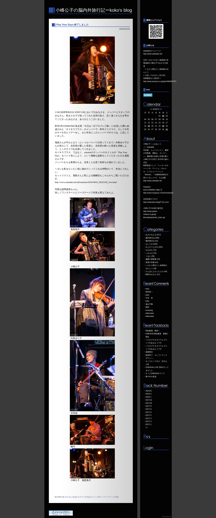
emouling (149, 310)
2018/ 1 (149, 397)
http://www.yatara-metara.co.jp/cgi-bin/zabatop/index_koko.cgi (154, 214)
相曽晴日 (149, 352)
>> (161, 109)
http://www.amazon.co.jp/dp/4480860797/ (159, 81)
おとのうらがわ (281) (154, 247)
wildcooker (150, 313)
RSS (156, 436)
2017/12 (149, 400)
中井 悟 (149, 298)
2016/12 (156, 109)
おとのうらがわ (82, 497)
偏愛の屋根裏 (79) (153, 259)
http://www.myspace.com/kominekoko (158, 193)
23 (163, 126)
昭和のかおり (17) (153, 274)
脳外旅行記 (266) (152, 238)
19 (149, 126)
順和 (147, 307)
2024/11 (149, 391)
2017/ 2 (149, 424)
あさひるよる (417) (153, 235)
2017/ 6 (149, 412)
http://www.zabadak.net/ (152, 54)
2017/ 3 (149, 421)
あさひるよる (68, 497)
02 (163, 116)
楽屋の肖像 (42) (152, 262)
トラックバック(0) (110, 497)
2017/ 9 (149, 406)
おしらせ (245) (151, 244)
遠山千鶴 (149, 304)
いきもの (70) (151, 253)
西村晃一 (149, 292)
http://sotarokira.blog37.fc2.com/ (156, 202)
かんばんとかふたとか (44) (156, 271)
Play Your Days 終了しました (72, 24)
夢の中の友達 (151, 377)
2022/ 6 (149, 394)
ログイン (156, 448)
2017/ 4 (149, 418)
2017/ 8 (149, 409)
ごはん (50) (150, 256)
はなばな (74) (151, 250)
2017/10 (149, 403)
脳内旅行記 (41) (152, 241)
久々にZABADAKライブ (155, 373)
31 (167, 129)
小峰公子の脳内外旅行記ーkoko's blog (94, 10)
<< (151, 109)
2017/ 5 (149, 415)
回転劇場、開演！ (153, 331)
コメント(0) (95, 497)
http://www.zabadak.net (152, 181)
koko (147, 289)
